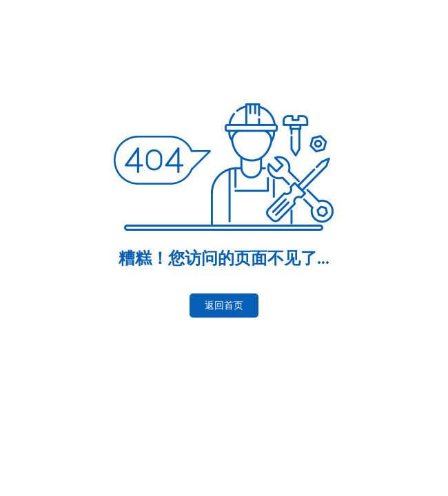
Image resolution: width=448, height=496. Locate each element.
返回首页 (224, 305)
